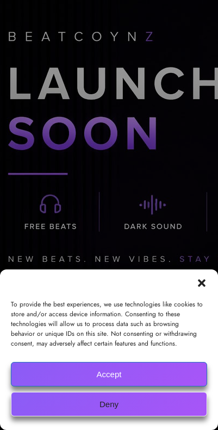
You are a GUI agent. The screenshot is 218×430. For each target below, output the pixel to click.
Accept (109, 374)
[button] (201, 283)
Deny (109, 404)
